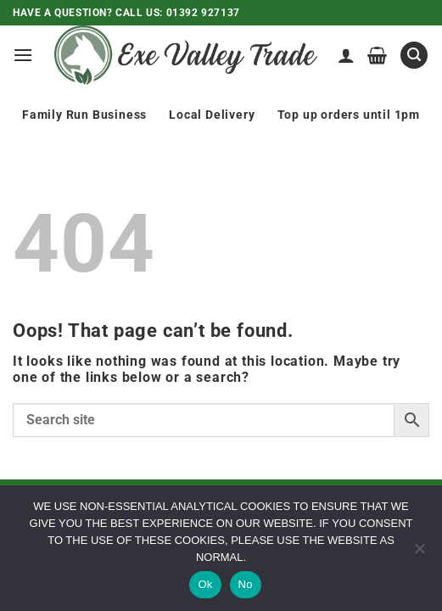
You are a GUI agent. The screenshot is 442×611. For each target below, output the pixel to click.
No (245, 584)
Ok (205, 584)
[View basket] (377, 55)
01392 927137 (203, 13)
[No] (419, 553)
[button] (23, 55)
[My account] (346, 55)
